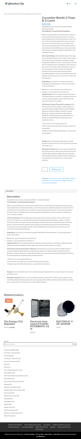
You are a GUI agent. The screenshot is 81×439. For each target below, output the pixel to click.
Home (5, 14)
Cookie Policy (57, 434)
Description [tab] (9, 191)
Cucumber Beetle (51, 183)
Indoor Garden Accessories (32, 425)
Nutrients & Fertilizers (15, 425)
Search (6, 341)
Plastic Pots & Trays (41, 427)
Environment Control (14, 14)
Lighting (52, 427)
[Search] (75, 344)
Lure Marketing (40, 436)
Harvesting (66, 178)
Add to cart (56, 169)
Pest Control (58, 180)
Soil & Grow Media (27, 427)
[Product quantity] (45, 169)
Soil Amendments (13, 427)
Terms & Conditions (30, 434)
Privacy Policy (40, 434)
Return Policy (48, 434)
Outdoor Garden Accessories (62, 425)
